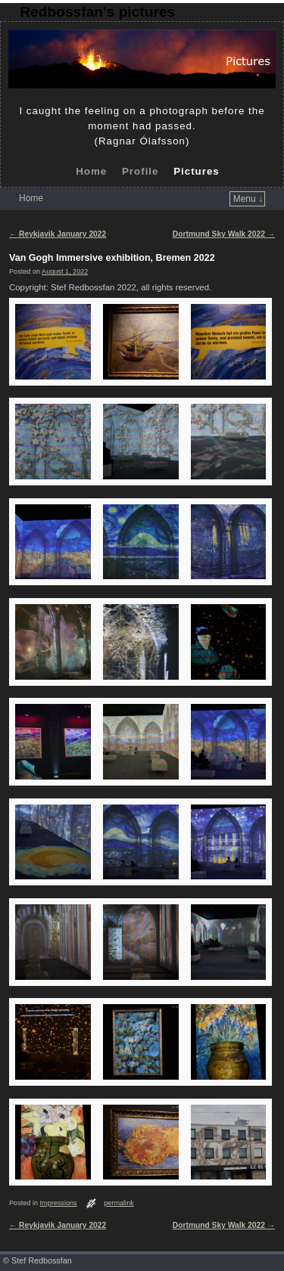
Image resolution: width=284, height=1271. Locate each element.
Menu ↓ (248, 199)
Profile (140, 171)
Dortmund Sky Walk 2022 (224, 234)
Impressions (58, 1203)
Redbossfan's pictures (97, 12)
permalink (119, 1203)
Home (91, 171)
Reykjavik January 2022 (57, 234)
